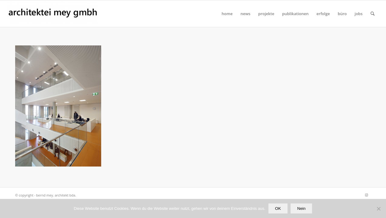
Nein (301, 208)
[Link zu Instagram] (366, 195)
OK (278, 208)
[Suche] (372, 13)
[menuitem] (227, 13)
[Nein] (378, 209)
